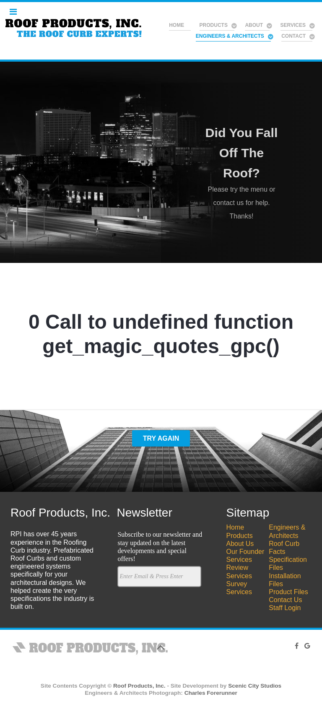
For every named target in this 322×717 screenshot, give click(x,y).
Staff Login (285, 607)
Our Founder (245, 551)
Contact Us (285, 599)
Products (239, 535)
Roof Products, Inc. (139, 686)
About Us (240, 543)
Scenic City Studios (254, 686)
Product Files (288, 591)
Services (239, 559)
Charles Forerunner (210, 693)
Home (235, 527)
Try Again (161, 438)
